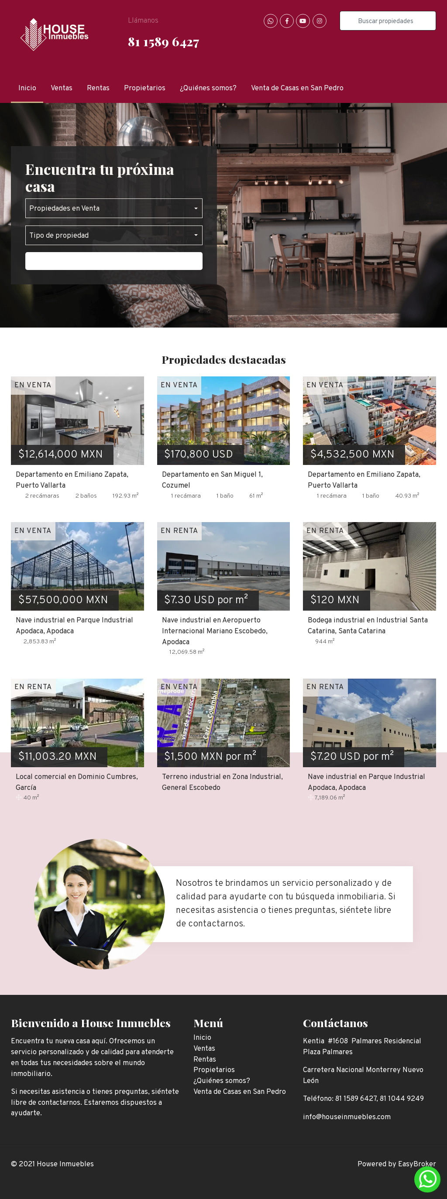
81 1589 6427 (163, 41)
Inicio (27, 88)
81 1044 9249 (402, 1098)
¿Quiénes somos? (208, 88)
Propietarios (144, 88)
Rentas (98, 88)
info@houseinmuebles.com (347, 1117)
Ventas (61, 88)
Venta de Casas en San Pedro (297, 88)
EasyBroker (417, 1164)
